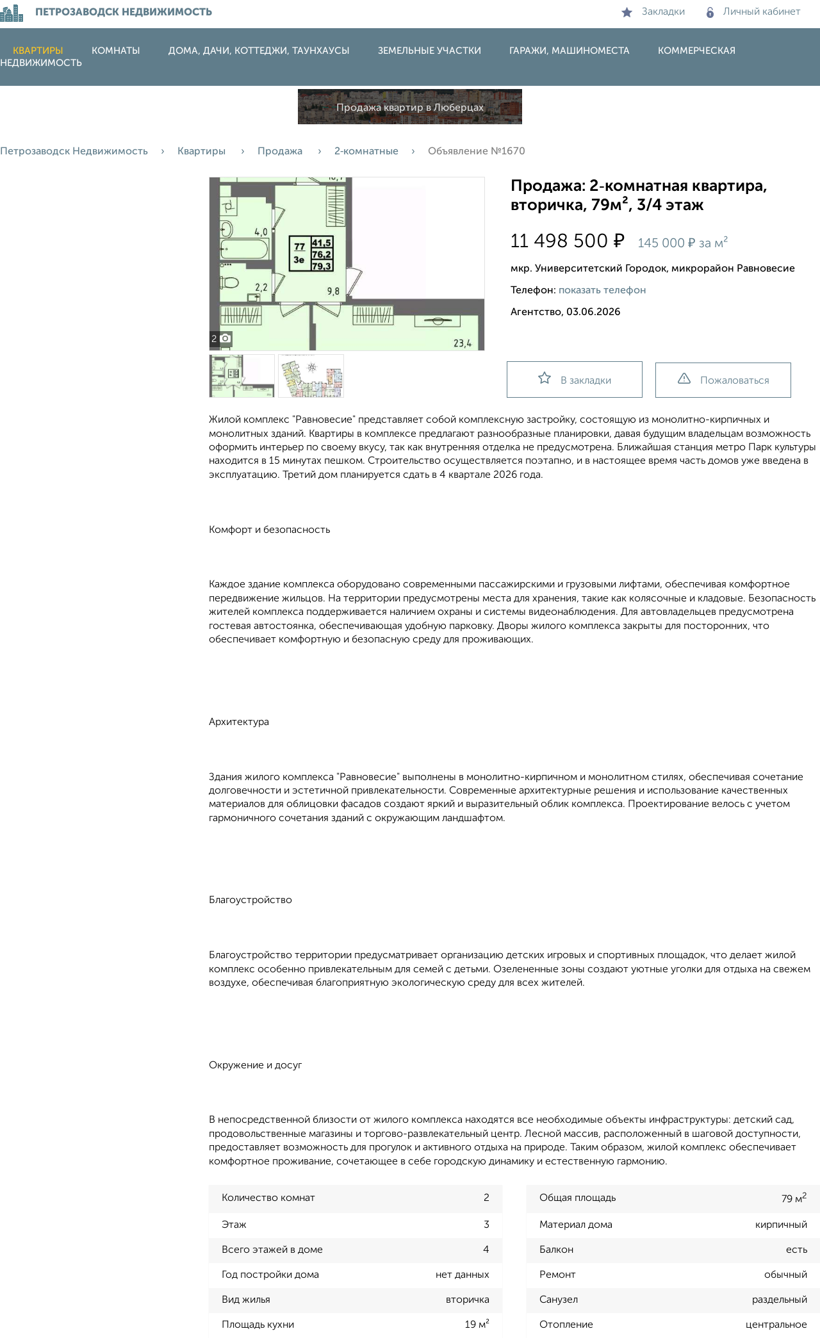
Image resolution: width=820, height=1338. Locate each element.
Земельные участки (429, 51)
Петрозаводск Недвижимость (74, 152)
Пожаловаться (723, 379)
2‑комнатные (366, 152)
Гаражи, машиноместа (569, 51)
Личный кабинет (754, 12)
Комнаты (116, 51)
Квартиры (38, 51)
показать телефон (602, 291)
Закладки (653, 12)
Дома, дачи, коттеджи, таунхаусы (259, 51)
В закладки (574, 378)
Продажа (281, 152)
